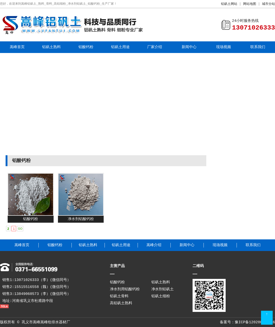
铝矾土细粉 (160, 296)
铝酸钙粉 (85, 47)
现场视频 (223, 47)
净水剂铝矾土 (162, 289)
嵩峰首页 (17, 47)
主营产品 (117, 266)
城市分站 (268, 4)
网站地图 (249, 4)
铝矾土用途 (120, 47)
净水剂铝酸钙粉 (81, 219)
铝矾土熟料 (51, 47)
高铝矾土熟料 (121, 303)
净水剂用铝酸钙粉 (125, 289)
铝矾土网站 (229, 4)
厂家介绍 (154, 47)
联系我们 (257, 47)
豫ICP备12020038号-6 (255, 322)
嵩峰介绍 (153, 245)
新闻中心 (189, 47)
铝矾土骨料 (119, 296)
